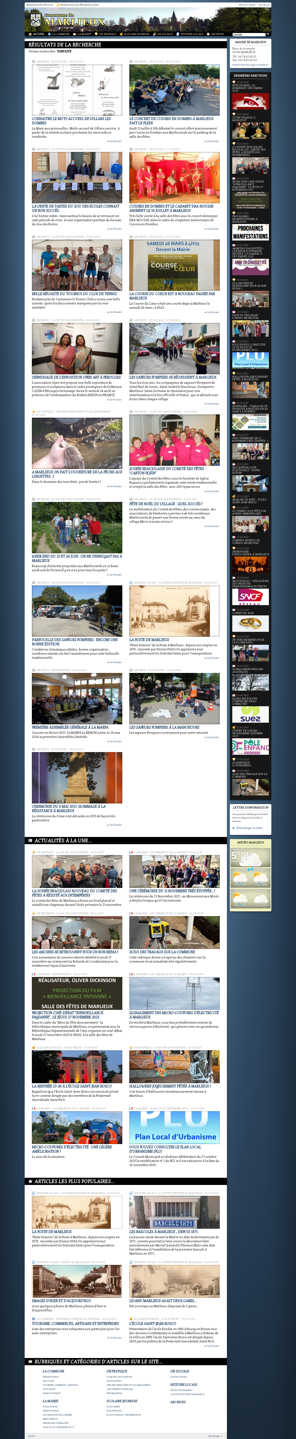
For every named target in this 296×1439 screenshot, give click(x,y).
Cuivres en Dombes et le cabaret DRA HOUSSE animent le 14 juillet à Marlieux (171, 208)
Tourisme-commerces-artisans (78, 1319)
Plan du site (264, 4)
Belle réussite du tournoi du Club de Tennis (74, 294)
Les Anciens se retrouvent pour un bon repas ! (75, 952)
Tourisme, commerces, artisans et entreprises (75, 1324)
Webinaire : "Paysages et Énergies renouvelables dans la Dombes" (250, 417)
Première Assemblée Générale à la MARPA (70, 727)
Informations (114, 1393)
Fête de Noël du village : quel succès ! (165, 504)
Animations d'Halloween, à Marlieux (250, 561)
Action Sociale (178, 1376)
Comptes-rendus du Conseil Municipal (246, 541)
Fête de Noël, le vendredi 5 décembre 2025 (250, 97)
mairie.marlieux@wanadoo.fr (250, 64)
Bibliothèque (61, 974)
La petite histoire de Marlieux (180, 582)
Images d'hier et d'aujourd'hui (61, 1301)
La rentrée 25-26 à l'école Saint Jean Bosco (72, 1086)
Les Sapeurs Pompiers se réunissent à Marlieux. (173, 377)
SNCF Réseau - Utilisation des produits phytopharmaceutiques (250, 592)
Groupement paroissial (119, 1389)
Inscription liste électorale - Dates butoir (250, 479)
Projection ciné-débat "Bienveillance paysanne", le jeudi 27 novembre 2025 (67, 1015)
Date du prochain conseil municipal (250, 325)
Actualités (59, 61)
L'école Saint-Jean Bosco (152, 1324)
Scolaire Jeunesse (136, 34)
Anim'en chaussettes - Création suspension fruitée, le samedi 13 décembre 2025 (250, 261)
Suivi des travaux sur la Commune (162, 952)
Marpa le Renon (51, 1393)
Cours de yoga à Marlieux (250, 127)
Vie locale (156, 61)
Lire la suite (114, 141)
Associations (113, 1381)
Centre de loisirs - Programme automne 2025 (250, 742)
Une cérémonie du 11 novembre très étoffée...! (172, 891)
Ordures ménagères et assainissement (83, 411)
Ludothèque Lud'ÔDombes (241, 764)
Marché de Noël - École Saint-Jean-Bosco (249, 501)
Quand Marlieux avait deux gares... (163, 1301)
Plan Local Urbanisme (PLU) (169, 1108)
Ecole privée (73, 1047)
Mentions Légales (247, 4)
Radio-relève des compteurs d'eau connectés (250, 710)
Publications (50, 1406)
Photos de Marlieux (75, 1262)
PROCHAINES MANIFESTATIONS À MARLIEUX (250, 227)
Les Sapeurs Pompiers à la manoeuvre (164, 727)
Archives (217, 34)
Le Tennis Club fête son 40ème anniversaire (250, 521)
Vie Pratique (107, 34)
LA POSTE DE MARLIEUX (149, 640)
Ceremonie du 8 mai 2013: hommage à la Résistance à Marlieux (68, 808)
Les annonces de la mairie (168, 852)
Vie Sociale (165, 34)
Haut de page (214, 1436)
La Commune (61, 34)
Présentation (60, 670)
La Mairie (84, 34)
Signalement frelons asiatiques (250, 679)
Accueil (38, 34)
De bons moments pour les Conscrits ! (250, 650)
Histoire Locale (192, 34)
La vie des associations (67, 149)
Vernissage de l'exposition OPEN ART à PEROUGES (76, 377)
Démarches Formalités (56, 1423)
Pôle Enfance (114, 1410)
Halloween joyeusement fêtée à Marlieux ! (170, 1086)
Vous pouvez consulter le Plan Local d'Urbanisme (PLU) (250, 356)
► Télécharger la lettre (247, 828)
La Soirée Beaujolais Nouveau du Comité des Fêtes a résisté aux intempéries (74, 893)
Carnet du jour (250, 622)
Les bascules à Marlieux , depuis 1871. (163, 1232)
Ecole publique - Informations (123, 1415)
